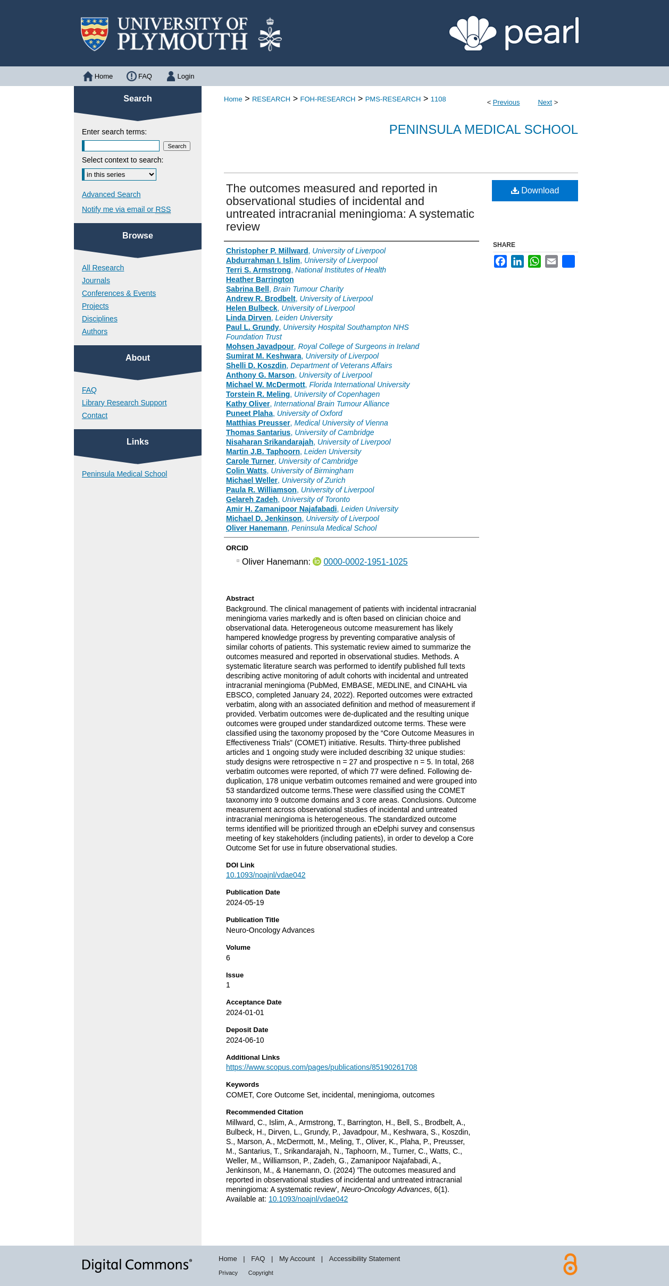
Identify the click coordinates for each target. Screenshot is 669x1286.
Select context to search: (122, 160)
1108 (438, 99)
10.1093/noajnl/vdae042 (265, 875)
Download (535, 190)
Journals (96, 280)
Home (233, 99)
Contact (94, 415)
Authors (94, 331)
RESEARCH (271, 99)
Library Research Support (124, 402)
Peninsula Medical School (483, 129)
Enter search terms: (114, 131)
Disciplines (100, 318)
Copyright (260, 1273)
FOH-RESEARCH (327, 99)
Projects (95, 306)
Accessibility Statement (364, 1259)
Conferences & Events (119, 293)
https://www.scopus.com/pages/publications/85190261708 (321, 1067)
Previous (506, 102)
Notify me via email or (126, 209)
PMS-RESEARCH (393, 99)
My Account (297, 1259)
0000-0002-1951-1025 (365, 561)
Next (545, 102)
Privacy (228, 1273)
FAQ (89, 390)
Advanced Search (111, 194)
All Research (103, 267)
